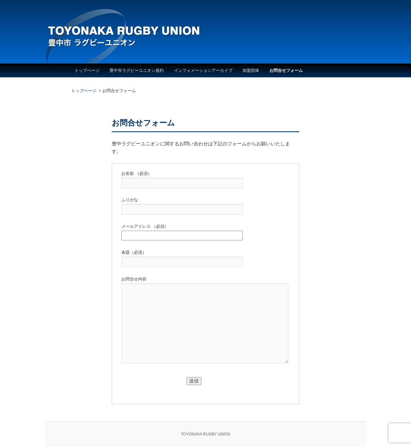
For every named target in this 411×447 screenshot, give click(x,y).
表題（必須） (133, 252)
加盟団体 (250, 70)
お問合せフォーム (286, 70)
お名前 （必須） (136, 173)
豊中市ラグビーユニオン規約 (136, 70)
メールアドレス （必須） (145, 226)
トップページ (87, 70)
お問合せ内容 (133, 279)
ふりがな (129, 199)
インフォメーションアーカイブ (203, 70)
